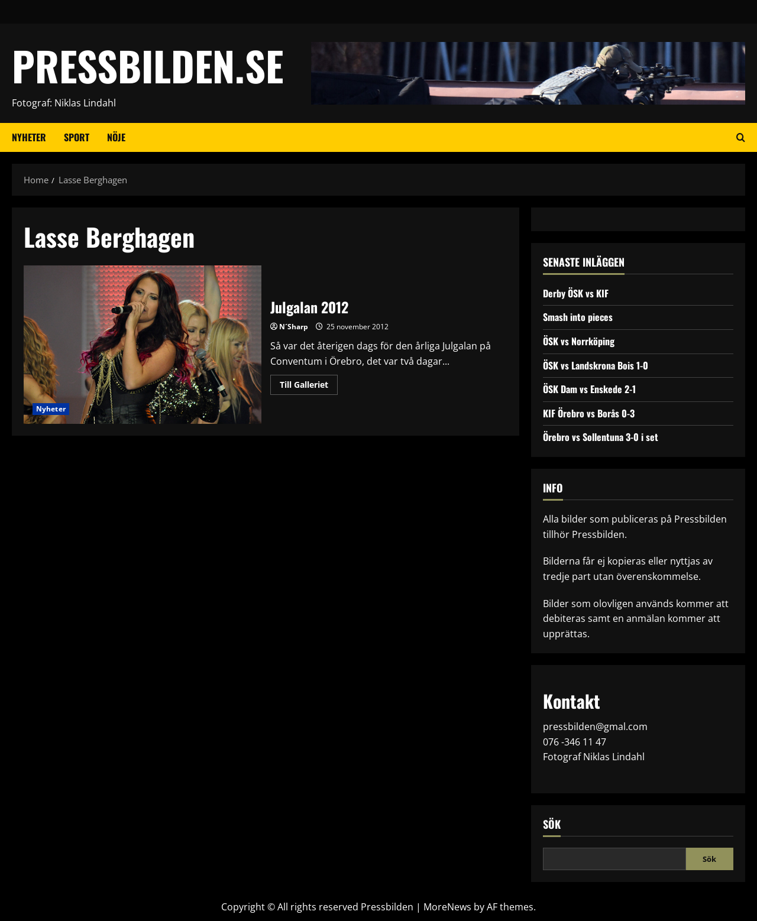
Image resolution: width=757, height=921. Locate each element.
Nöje (116, 137)
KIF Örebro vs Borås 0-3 (589, 413)
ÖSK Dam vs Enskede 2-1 (589, 389)
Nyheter (29, 137)
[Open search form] (740, 137)
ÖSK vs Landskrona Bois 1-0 (595, 365)
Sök (552, 824)
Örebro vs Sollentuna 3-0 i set (600, 437)
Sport (76, 137)
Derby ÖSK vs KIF (576, 293)
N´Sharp (293, 327)
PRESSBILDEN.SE (147, 65)
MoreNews (447, 906)
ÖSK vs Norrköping (578, 341)
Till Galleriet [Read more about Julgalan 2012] (309, 386)
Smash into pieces (578, 317)
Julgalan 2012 (142, 344)
